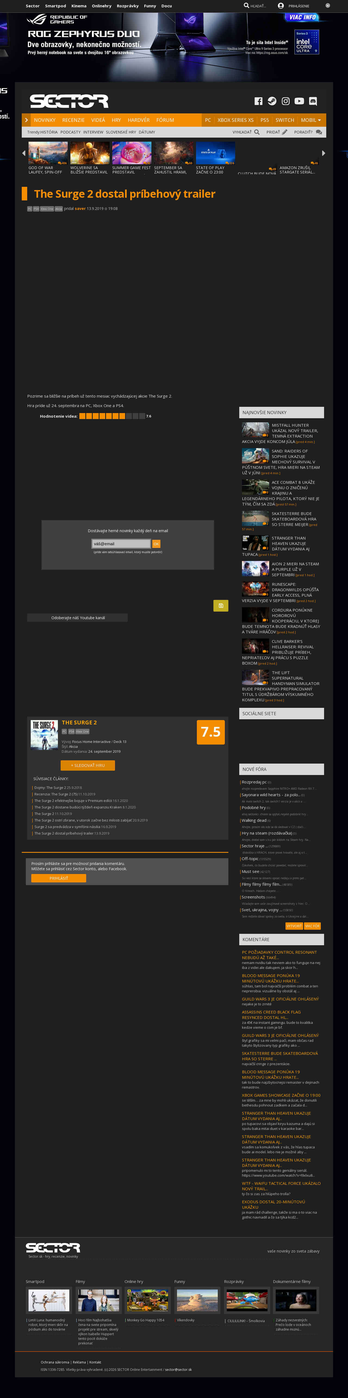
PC (208, 120)
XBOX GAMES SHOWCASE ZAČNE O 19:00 (281, 1095)
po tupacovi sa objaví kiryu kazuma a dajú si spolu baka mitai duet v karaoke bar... (278, 1126)
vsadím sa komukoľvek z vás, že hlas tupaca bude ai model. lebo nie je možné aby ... (278, 1149)
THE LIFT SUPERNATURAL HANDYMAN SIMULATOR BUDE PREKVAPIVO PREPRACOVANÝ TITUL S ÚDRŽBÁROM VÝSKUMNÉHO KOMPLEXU (280, 686)
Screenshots (253, 897)
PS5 (264, 120)
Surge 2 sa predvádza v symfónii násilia (67, 826)
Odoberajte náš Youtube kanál (77, 617)
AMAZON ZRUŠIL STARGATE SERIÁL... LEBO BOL (297, 172)
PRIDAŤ (273, 132)
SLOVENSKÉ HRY (121, 132)
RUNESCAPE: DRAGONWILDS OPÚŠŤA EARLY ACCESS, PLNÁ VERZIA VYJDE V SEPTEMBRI (280, 592)
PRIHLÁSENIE (299, 6)
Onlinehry (101, 5)
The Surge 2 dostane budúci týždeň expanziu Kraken (78, 807)
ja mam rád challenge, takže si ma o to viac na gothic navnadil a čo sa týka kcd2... (279, 1215)
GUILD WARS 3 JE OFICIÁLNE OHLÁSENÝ (280, 999)
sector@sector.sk (178, 1369)
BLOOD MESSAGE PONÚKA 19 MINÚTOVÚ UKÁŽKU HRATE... (271, 978)
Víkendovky (185, 1320)
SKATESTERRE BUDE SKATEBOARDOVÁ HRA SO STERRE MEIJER (294, 519)
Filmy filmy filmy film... (262, 884)
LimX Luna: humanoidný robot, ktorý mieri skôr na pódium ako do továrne (48, 1325)
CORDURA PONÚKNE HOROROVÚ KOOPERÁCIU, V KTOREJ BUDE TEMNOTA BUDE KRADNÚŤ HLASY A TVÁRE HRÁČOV (281, 620)
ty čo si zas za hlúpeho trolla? (266, 1193)
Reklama (79, 1362)
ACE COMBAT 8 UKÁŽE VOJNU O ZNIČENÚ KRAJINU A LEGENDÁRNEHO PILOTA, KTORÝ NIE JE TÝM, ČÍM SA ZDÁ (280, 493)
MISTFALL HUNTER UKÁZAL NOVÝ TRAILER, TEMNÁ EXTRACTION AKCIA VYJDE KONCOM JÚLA (280, 433)
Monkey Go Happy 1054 (145, 1320)
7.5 (211, 731)
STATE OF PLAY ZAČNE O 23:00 (210, 170)
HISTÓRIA (49, 132)
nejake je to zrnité (257, 1004)
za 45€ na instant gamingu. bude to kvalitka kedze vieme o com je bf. (277, 1025)
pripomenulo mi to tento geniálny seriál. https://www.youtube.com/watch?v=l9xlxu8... (278, 1173)
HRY (116, 120)
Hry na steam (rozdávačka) (267, 833)
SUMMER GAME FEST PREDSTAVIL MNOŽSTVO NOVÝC (131, 172)
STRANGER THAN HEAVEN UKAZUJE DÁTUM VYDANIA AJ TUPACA (275, 546)
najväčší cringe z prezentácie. (266, 1063)
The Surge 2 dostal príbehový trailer (64, 833)
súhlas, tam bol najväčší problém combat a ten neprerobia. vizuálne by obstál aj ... (280, 988)
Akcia (73, 746)
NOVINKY (44, 120)
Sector (33, 5)
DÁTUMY (147, 132)
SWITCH (285, 120)
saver (80, 208)
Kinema (79, 5)
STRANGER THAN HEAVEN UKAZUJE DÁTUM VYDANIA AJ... (276, 1115)
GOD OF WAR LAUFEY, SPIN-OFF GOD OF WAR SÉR (45, 172)
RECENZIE (73, 120)
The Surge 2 (44, 813)
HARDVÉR (139, 120)
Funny (150, 5)
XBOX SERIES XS (236, 120)
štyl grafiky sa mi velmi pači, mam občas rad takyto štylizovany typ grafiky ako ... (277, 1043)
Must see (250, 871)
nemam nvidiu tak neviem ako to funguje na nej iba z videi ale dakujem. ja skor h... (281, 965)
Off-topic (250, 858)
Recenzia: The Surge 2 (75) (56, 794)
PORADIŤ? (303, 132)
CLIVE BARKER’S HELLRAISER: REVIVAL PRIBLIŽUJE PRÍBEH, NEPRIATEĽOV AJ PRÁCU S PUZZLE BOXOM (278, 652)
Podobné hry (254, 807)
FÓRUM (165, 120)
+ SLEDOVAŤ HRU (88, 765)
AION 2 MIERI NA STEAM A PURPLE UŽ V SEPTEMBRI (295, 569)
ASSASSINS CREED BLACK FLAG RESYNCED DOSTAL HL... (271, 1014)
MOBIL (308, 120)
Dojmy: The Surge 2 (50, 787)
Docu (166, 5)
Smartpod (55, 5)
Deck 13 (120, 741)
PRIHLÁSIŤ (58, 878)
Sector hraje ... (255, 845)
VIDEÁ (98, 120)
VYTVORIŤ (294, 926)
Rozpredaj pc (255, 782)
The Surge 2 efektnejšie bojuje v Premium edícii (73, 800)
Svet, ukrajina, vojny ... (262, 909)
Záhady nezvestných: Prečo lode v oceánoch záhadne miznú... (293, 1325)
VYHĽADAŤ (242, 132)
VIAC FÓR (312, 926)
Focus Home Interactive (91, 741)
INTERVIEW (93, 132)
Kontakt (95, 1362)
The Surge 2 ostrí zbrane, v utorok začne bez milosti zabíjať (83, 820)
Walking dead (254, 820)
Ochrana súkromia (55, 1362)
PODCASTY (70, 132)
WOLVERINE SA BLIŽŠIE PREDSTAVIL (89, 170)
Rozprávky (128, 5)
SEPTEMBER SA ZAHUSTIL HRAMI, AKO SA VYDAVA (170, 172)
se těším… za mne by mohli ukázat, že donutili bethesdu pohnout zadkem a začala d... (279, 1103)
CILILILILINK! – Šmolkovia (246, 1321)
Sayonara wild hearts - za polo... (271, 794)
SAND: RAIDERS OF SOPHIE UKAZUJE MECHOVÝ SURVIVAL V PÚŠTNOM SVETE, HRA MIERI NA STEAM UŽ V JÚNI (281, 461)
